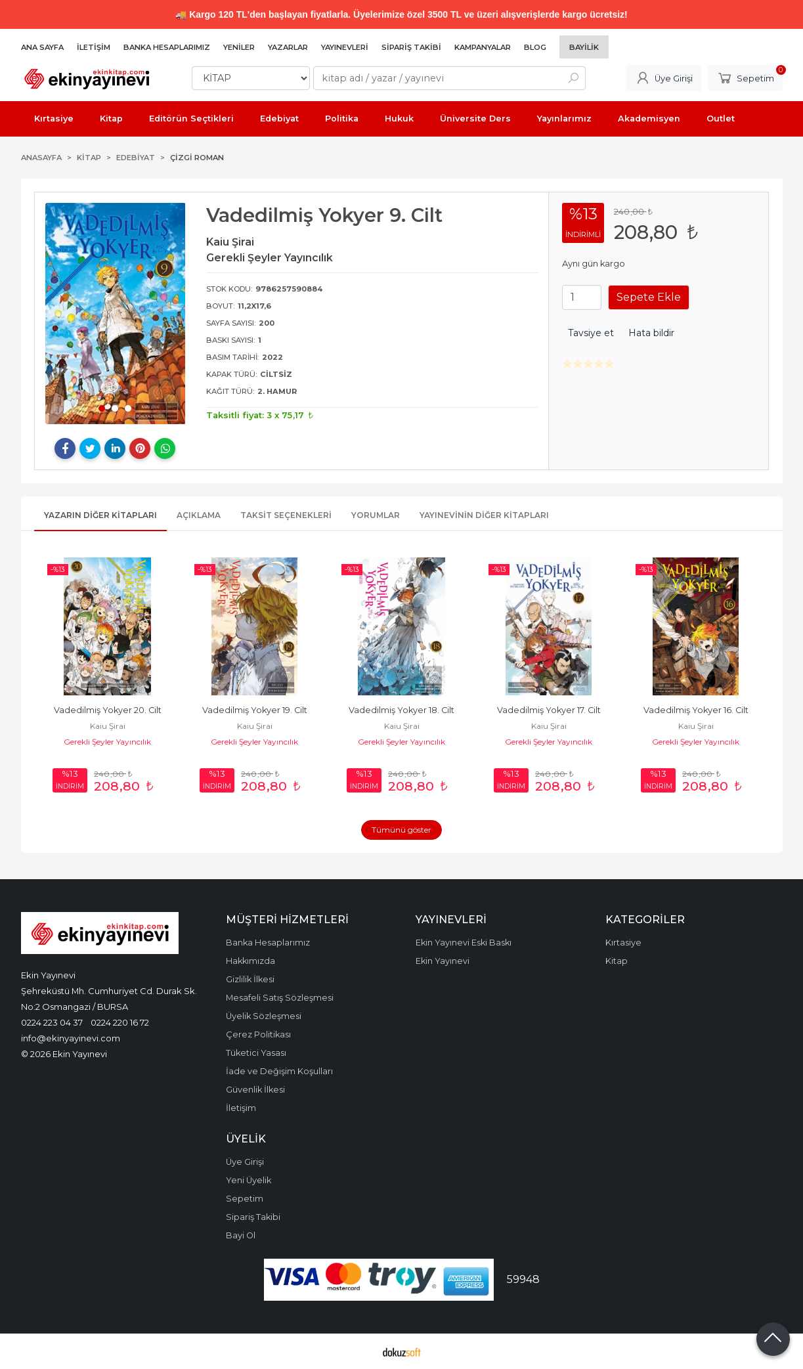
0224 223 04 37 (52, 1022)
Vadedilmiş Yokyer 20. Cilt (108, 710)
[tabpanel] (115, 313)
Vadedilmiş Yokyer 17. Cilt (549, 710)
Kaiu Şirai (107, 726)
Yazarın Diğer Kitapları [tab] (100, 515)
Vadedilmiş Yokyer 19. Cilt (254, 710)
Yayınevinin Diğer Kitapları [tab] (484, 515)
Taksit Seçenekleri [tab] (286, 515)
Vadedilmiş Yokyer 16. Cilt (696, 710)
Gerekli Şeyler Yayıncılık (107, 742)
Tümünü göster (401, 830)
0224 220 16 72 (120, 1022)
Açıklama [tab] (199, 515)
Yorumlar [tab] (375, 515)
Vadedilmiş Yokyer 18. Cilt (401, 710)
